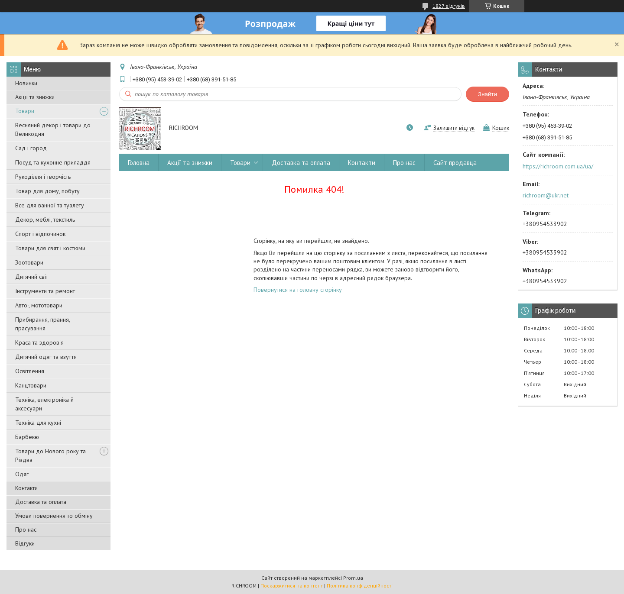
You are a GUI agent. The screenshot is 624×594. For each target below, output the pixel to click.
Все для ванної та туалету (49, 205)
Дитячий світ (31, 277)
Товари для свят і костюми (50, 248)
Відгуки (25, 543)
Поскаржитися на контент (291, 585)
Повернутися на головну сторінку (298, 290)
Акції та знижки (35, 97)
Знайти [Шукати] (487, 94)
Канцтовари (30, 385)
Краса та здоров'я (39, 342)
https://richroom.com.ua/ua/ (558, 166)
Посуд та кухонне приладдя (53, 162)
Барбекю (27, 437)
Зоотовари (29, 262)
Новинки (26, 83)
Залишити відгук (453, 128)
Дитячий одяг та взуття (46, 357)
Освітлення (29, 371)
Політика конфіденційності (360, 585)
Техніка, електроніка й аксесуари (44, 404)
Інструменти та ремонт (45, 291)
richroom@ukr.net (546, 195)
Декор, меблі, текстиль (45, 219)
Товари (24, 111)
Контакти (26, 488)
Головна (139, 162)
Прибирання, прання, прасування (42, 324)
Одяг (22, 474)
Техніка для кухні (38, 422)
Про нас (25, 529)
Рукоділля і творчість (43, 177)
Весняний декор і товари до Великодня (53, 129)
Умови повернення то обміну (54, 516)
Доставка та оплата (40, 502)
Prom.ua (353, 578)
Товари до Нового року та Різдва (50, 455)
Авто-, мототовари (38, 305)
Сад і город (31, 148)
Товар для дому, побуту (47, 191)
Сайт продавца (455, 162)
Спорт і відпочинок (40, 234)
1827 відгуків (448, 6)
